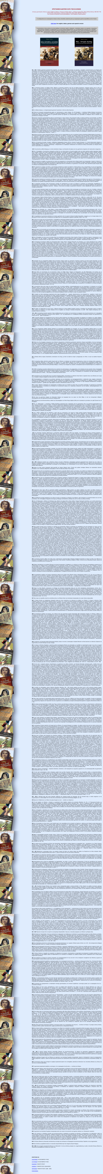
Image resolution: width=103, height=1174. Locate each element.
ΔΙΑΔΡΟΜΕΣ (34, 1159)
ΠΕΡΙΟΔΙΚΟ (34, 1168)
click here (53, 23)
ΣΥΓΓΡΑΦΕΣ (34, 1161)
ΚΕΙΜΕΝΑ (34, 1166)
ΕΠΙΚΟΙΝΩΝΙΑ (35, 1171)
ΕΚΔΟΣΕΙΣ (34, 1164)
